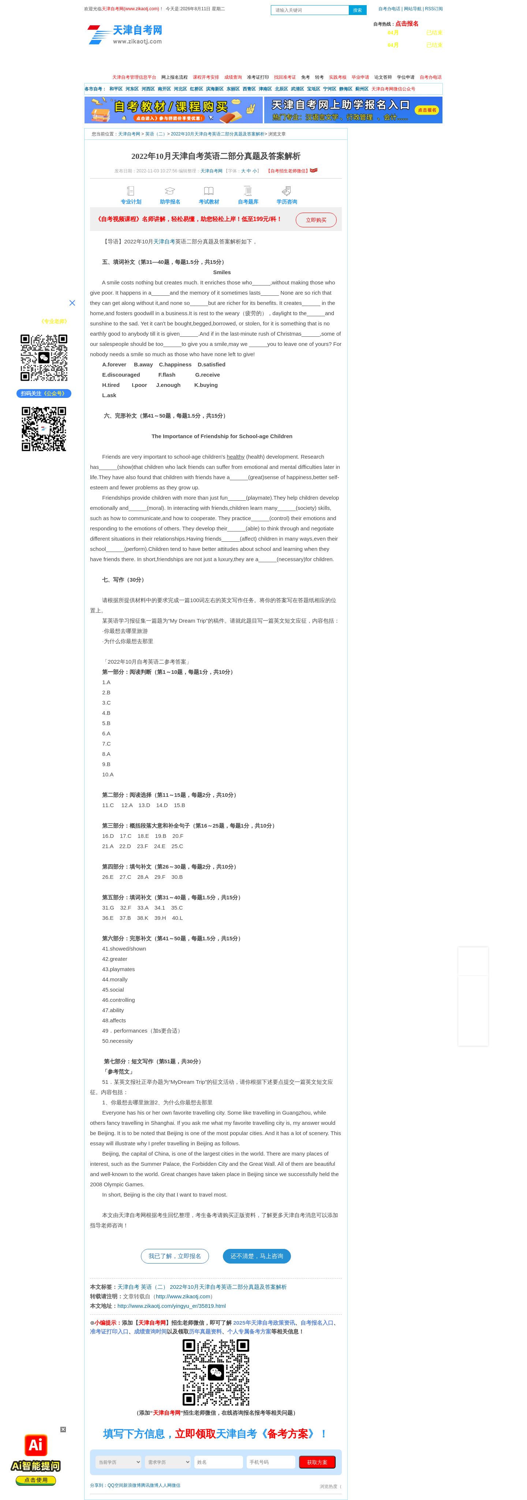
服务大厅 (215, 62)
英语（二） (156, 134)
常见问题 (341, 62)
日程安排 (184, 62)
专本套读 (278, 62)
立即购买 (316, 220)
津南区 (265, 89)
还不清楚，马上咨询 (257, 1256)
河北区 (180, 89)
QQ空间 (115, 1485)
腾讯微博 (149, 1485)
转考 (319, 77)
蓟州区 (362, 89)
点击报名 (407, 23)
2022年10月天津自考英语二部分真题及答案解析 (218, 134)
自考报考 (152, 62)
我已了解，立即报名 (175, 1256)
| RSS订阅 (433, 8)
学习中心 (373, 62)
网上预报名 (407, 62)
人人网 (165, 1485)
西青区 (249, 89)
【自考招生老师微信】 (291, 170)
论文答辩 (383, 77)
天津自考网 (129, 134)
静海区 (345, 89)
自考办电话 (389, 8)
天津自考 (164, 241)
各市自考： (95, 89)
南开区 (164, 89)
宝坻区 (313, 89)
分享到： (99, 1485)
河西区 (148, 89)
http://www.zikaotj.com (183, 1296)
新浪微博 (132, 1485)
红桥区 (196, 89)
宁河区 (329, 89)
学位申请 (406, 77)
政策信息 (121, 62)
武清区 (297, 89)
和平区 (116, 89)
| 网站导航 (411, 8)
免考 (305, 77)
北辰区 (281, 89)
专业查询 (247, 62)
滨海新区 (215, 89)
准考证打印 (258, 77)
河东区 (132, 89)
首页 (95, 62)
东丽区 (233, 89)
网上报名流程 (174, 77)
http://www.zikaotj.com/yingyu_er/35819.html (171, 1306)
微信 (176, 1485)
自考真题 (310, 62)
